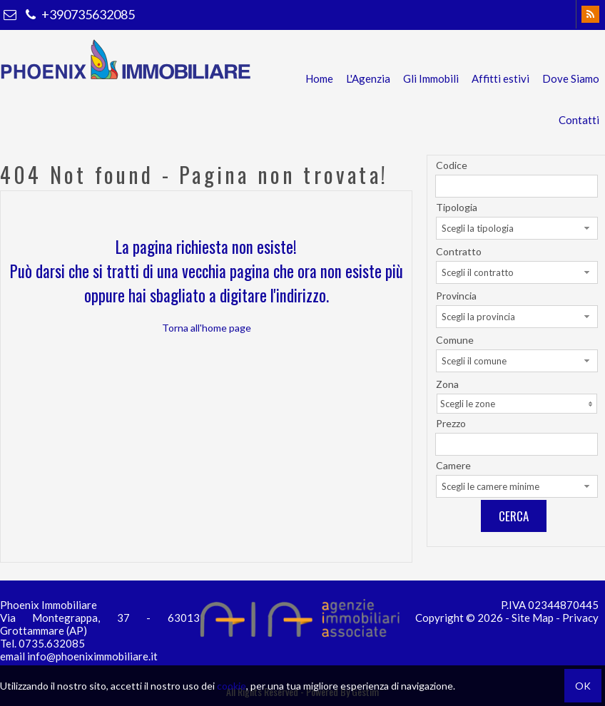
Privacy (580, 617)
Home (319, 78)
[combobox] (517, 228)
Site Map (533, 617)
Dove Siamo (570, 78)
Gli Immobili (431, 78)
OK (583, 686)
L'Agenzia (368, 78)
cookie (231, 686)
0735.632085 (52, 643)
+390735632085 (78, 14)
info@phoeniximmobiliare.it (92, 656)
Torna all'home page (206, 328)
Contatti (579, 119)
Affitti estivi (500, 78)
